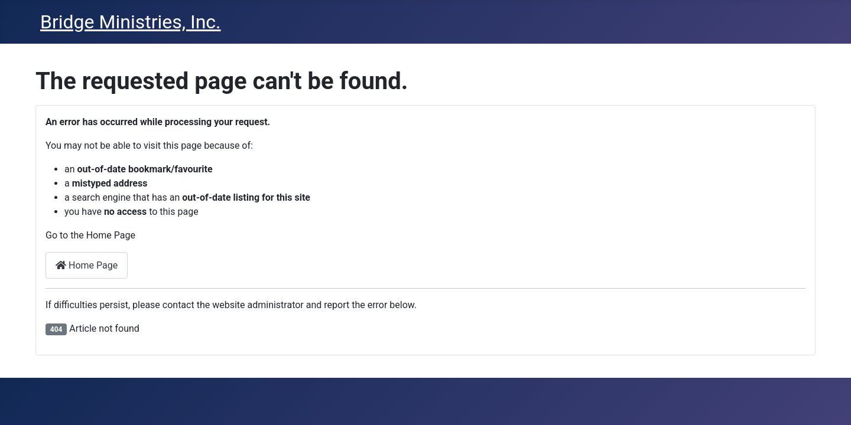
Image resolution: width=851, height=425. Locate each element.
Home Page (87, 265)
